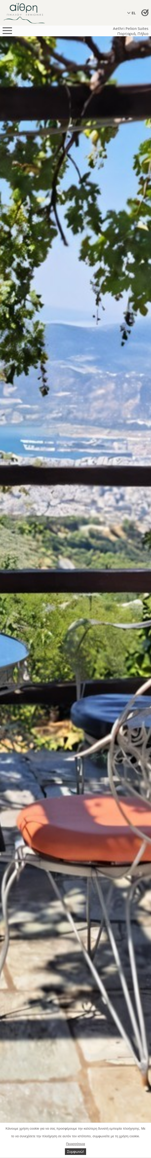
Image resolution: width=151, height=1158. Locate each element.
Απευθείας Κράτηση (145, 12)
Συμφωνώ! (75, 1152)
